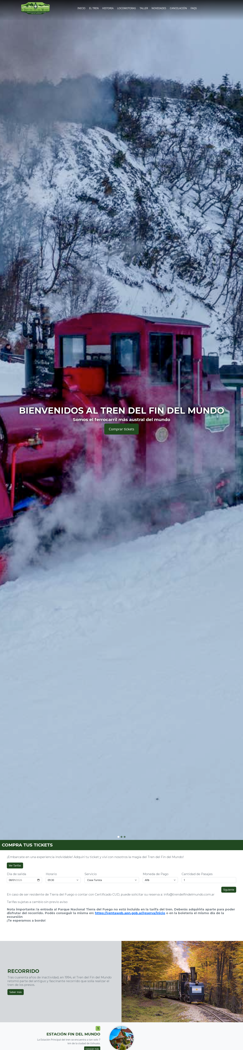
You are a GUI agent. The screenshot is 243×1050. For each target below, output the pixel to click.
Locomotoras (126, 8)
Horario (51, 874)
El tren (94, 8)
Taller (144, 8)
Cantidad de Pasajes (197, 874)
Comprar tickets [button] (121, 429)
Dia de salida (16, 874)
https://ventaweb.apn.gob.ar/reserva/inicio (130, 913)
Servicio (90, 874)
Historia (108, 8)
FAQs (194, 8)
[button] (118, 837)
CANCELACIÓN (178, 8)
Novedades (159, 8)
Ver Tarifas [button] (15, 865)
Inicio (81, 8)
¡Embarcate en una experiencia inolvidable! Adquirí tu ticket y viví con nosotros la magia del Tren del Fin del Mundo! (95, 857)
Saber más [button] (15, 992)
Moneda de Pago (155, 874)
